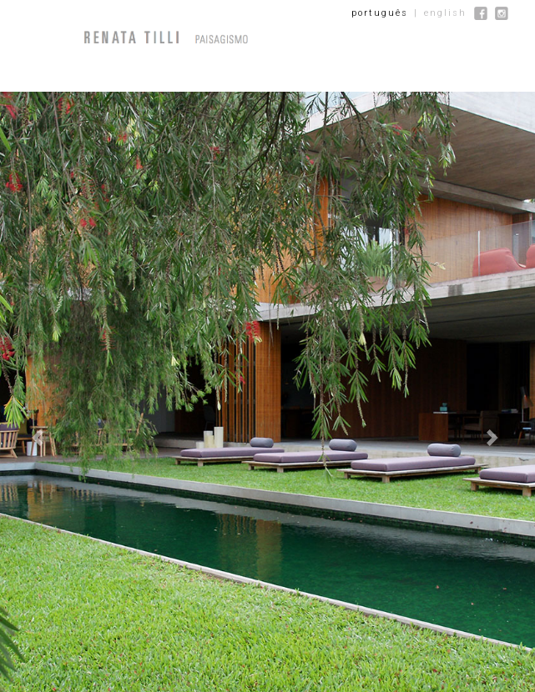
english (445, 13)
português (379, 13)
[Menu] (59, 38)
